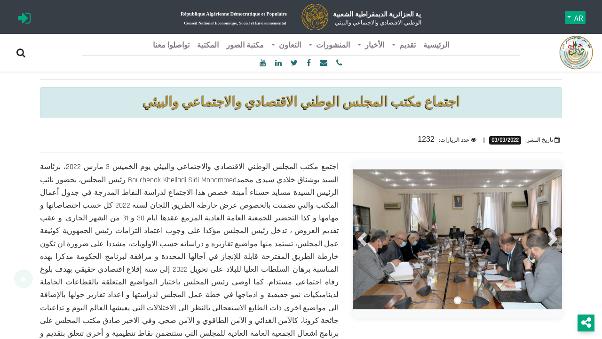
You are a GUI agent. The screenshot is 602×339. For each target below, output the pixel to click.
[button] (362, 239)
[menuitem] (436, 45)
